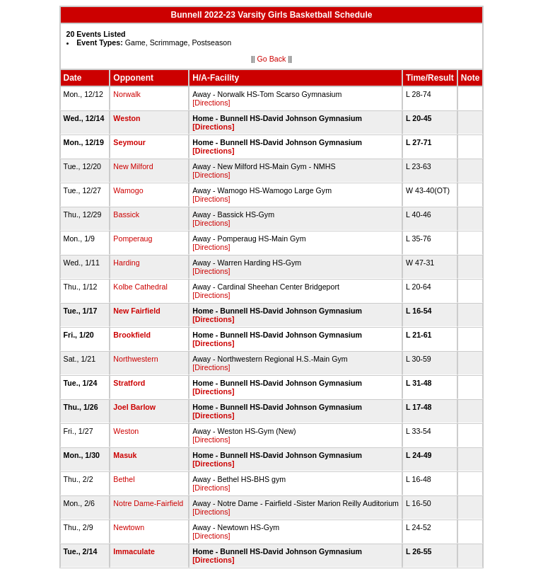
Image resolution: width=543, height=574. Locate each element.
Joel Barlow (134, 407)
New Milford (133, 166)
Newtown (128, 527)
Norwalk (127, 94)
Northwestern (135, 359)
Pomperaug (132, 238)
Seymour (129, 142)
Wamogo (128, 190)
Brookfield (132, 335)
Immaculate (134, 551)
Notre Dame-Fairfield (148, 503)
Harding (126, 262)
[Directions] (211, 102)
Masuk (124, 455)
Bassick (126, 214)
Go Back (271, 58)
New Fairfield (136, 310)
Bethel (123, 479)
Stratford (129, 383)
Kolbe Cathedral (140, 286)
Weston (126, 118)
